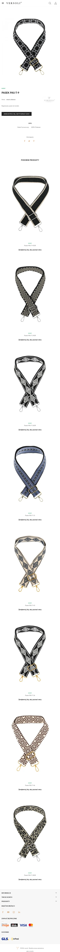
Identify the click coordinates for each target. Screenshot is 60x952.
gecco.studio (30, 951)
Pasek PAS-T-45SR (30, 245)
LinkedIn (19, 912)
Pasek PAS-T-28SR (30, 875)
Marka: (3, 99)
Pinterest (34, 141)
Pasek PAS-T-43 (30, 605)
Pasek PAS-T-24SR (30, 335)
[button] (50, 3)
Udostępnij (24, 141)
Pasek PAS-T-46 (30, 785)
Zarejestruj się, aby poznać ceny (16, 114)
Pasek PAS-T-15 (30, 515)
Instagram (13, 912)
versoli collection (11, 99)
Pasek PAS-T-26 (30, 695)
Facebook (3, 912)
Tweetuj (29, 141)
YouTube (8, 912)
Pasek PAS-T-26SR (30, 425)
